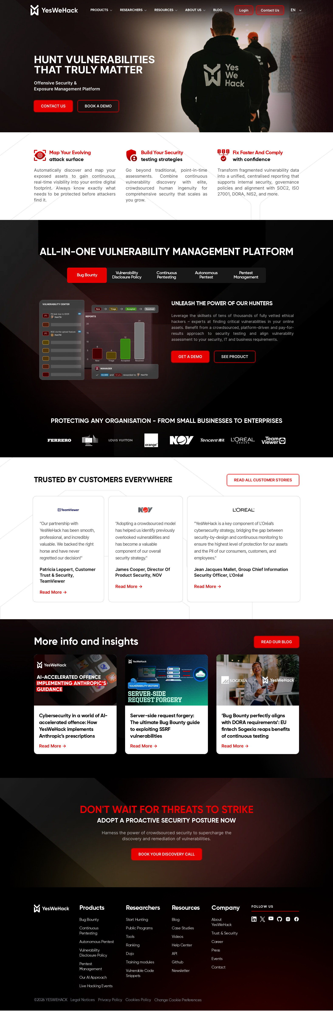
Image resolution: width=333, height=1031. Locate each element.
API (174, 954)
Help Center (182, 945)
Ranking (132, 945)
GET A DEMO (190, 356)
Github (177, 962)
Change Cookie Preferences (178, 1000)
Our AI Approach (93, 978)
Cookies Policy (138, 1000)
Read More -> (53, 592)
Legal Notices (83, 1000)
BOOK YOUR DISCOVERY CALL (166, 854)
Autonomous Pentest (96, 942)
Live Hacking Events (95, 986)
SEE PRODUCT (234, 356)
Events (217, 959)
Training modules (140, 962)
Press (216, 950)
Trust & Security (224, 933)
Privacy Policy (110, 1000)
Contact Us (270, 10)
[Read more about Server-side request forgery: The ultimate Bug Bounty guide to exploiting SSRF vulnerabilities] (166, 680)
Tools (130, 937)
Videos (177, 937)
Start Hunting (137, 920)
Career (217, 942)
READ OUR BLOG (276, 642)
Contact (218, 967)
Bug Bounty (89, 920)
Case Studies (183, 928)
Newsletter (181, 971)
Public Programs (139, 928)
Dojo (130, 954)
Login (243, 10)
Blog (217, 10)
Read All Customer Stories (263, 480)
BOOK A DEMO (98, 106)
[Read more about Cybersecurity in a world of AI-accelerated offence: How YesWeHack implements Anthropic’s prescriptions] (75, 680)
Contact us (53, 106)
